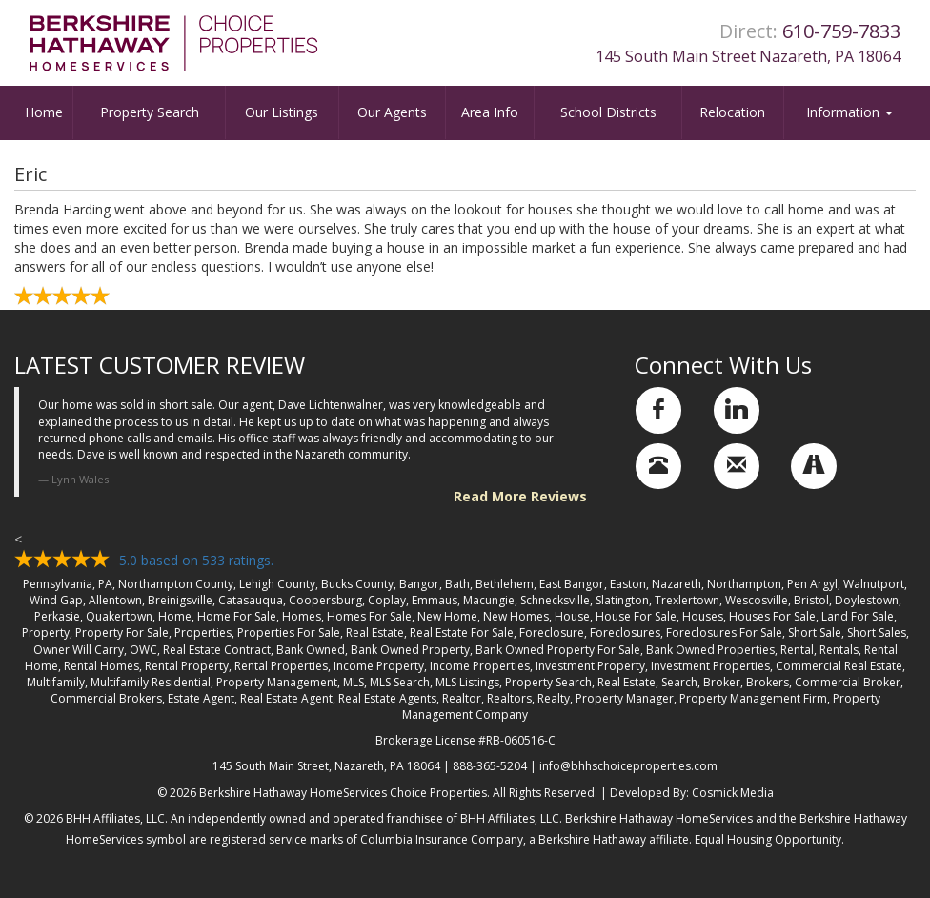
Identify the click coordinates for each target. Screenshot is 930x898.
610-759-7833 (841, 31)
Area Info (489, 112)
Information (849, 112)
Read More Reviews (520, 496)
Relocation (732, 112)
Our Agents (392, 112)
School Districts (608, 112)
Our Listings (281, 112)
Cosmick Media (733, 793)
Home (44, 112)
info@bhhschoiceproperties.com (628, 766)
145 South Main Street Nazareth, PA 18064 (748, 56)
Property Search (149, 112)
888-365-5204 (490, 766)
